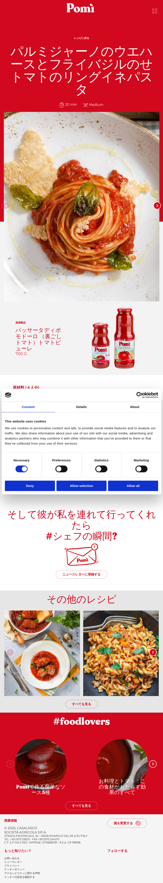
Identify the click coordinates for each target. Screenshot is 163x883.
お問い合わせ (12, 858)
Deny (30, 486)
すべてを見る (81, 704)
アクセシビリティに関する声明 (22, 873)
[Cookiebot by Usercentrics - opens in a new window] (139, 395)
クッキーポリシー (14, 869)
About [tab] (134, 407)
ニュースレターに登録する (81, 574)
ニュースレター (13, 861)
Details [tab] (81, 407)
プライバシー (12, 865)
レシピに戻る (81, 38)
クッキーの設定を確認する (19, 877)
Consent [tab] (28, 407)
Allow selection (81, 486)
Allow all (133, 486)
